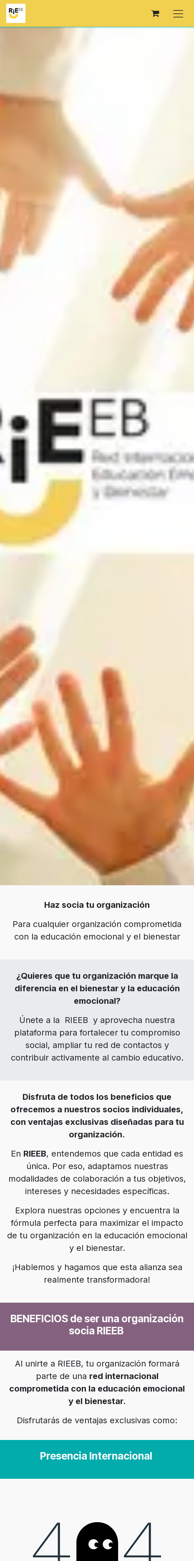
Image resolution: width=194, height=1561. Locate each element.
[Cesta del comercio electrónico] (155, 13)
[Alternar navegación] (178, 13)
